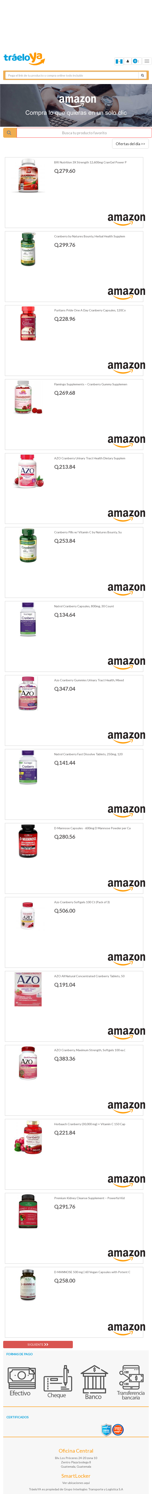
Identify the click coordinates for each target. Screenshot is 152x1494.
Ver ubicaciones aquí (76, 1483)
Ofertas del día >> (130, 143)
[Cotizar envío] (142, 75)
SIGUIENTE (38, 1344)
